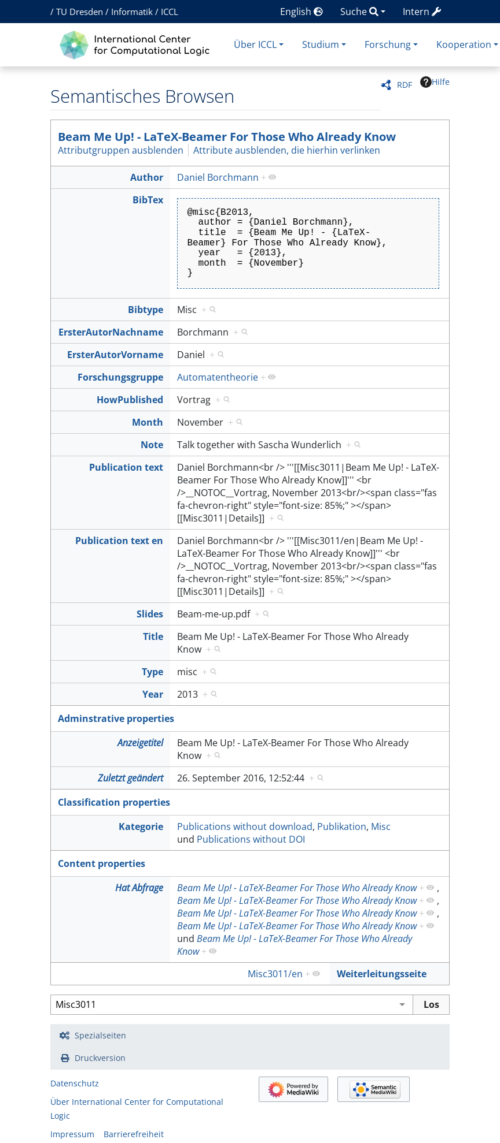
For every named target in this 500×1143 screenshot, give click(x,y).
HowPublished (130, 399)
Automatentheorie (217, 377)
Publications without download (244, 826)
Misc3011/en (275, 973)
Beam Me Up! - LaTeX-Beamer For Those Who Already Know (227, 136)
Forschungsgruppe (120, 377)
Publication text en (119, 540)
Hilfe (435, 82)
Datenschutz (74, 1083)
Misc (381, 826)
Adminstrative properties (116, 718)
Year (152, 694)
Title (153, 636)
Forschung (388, 44)
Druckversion (100, 1057)
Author (146, 177)
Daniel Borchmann (218, 177)
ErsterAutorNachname (110, 332)
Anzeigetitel (140, 742)
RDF (404, 84)
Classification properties (114, 802)
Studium (320, 44)
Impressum (72, 1134)
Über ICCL (255, 44)
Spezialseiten (100, 1035)
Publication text (126, 467)
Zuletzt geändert (130, 778)
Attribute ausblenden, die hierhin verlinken (286, 150)
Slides (150, 614)
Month (147, 422)
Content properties (101, 863)
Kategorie (141, 826)
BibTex (148, 199)
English (301, 11)
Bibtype (145, 309)
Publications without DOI (251, 839)
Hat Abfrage (139, 887)
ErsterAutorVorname (115, 354)
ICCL (169, 11)
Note (152, 444)
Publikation (341, 826)
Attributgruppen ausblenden (120, 150)
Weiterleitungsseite (382, 973)
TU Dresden (79, 11)
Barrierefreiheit (134, 1134)
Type (152, 671)
